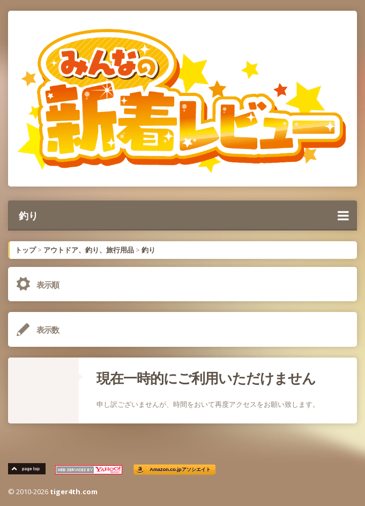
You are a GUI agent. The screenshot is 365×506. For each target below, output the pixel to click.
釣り (184, 215)
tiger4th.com (74, 491)
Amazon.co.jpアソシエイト (180, 470)
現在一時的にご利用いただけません (206, 378)
